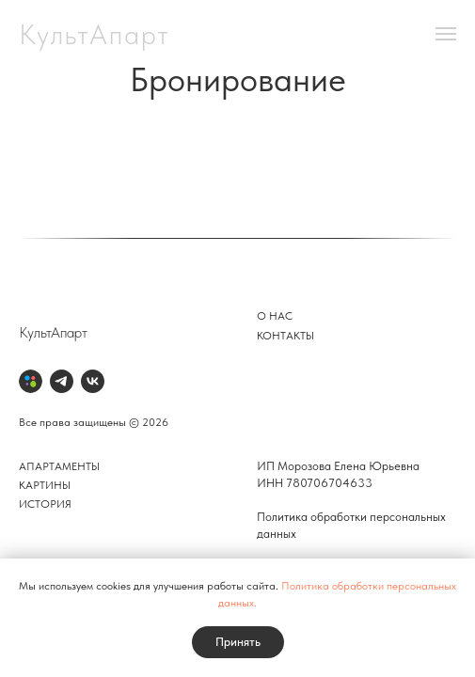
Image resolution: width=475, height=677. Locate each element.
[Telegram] (61, 381)
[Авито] (30, 381)
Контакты (285, 335)
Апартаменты (59, 466)
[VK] (92, 381)
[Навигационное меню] (445, 33)
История (45, 504)
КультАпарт (53, 332)
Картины (45, 485)
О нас (275, 316)
